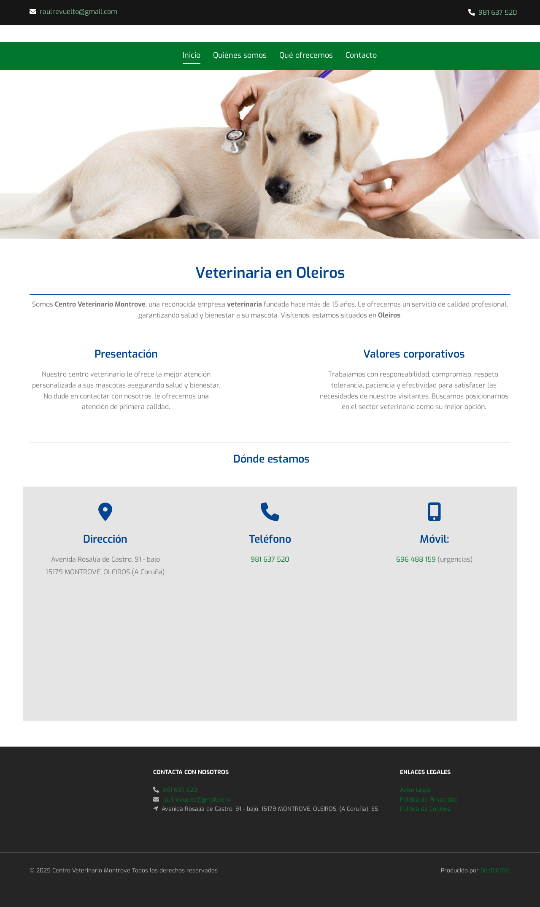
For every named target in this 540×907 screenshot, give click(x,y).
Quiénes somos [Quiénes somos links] (240, 55)
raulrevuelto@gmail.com (78, 11)
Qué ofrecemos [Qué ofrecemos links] (306, 55)
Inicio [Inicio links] (191, 55)
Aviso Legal (415, 790)
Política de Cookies (425, 809)
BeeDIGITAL (495, 871)
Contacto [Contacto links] (361, 55)
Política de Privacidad (429, 800)
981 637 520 (497, 12)
